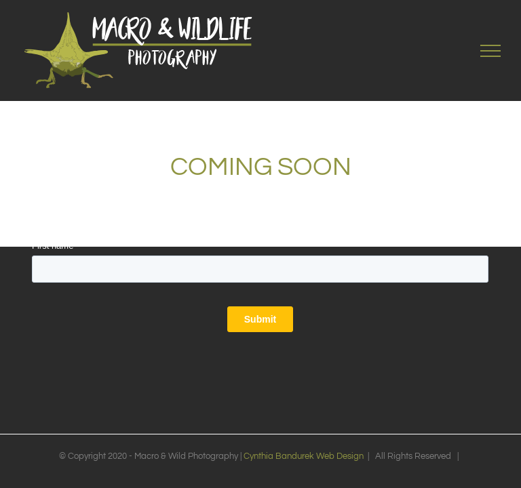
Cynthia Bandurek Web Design (304, 456)
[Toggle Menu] (490, 51)
